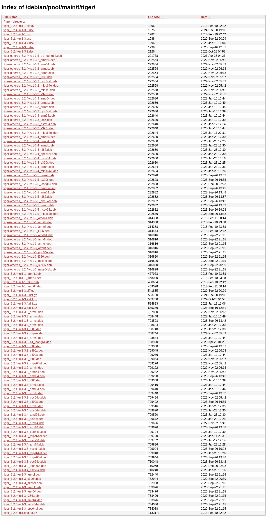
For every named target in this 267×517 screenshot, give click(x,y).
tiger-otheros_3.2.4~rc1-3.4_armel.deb (28, 145)
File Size (154, 17)
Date (204, 17)
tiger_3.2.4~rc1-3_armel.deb (21, 474)
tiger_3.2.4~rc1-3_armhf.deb (22, 487)
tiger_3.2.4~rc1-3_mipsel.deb (22, 483)
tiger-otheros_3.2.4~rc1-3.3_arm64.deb (29, 115)
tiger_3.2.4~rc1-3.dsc (17, 38)
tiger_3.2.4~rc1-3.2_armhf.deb (23, 367)
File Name (10, 17)
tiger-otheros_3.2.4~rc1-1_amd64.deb (28, 218)
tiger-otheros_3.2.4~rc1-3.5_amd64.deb (29, 188)
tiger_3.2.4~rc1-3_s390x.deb (22, 478)
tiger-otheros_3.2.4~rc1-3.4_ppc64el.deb (30, 154)
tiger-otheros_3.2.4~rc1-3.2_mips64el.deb (30, 85)
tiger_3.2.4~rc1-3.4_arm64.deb (23, 444)
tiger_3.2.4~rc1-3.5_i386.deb (22, 346)
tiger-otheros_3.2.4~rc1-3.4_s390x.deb (28, 162)
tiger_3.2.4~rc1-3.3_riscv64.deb (24, 440)
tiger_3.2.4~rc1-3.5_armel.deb (23, 320)
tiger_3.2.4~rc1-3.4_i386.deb (22, 329)
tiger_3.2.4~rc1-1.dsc (17, 34)
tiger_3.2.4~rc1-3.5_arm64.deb (23, 427)
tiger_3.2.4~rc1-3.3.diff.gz (20, 295)
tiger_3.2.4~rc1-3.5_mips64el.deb (25, 457)
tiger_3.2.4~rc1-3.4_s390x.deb (23, 418)
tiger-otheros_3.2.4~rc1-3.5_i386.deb (27, 196)
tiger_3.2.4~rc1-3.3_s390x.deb (23, 354)
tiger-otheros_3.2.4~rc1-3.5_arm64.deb (29, 192)
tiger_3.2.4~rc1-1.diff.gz (18, 25)
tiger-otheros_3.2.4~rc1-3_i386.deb (26, 256)
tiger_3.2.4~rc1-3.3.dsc (18, 30)
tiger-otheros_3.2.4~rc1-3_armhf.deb (27, 248)
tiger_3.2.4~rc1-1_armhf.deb (22, 273)
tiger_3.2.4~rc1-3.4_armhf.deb (23, 406)
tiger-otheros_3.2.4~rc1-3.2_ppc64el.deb (30, 81)
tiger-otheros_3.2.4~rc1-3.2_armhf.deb (28, 72)
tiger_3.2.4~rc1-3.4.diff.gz (20, 303)
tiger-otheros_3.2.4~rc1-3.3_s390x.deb (28, 128)
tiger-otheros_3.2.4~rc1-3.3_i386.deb (27, 119)
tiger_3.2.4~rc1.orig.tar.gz (20, 512)
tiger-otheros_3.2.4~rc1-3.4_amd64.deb (29, 137)
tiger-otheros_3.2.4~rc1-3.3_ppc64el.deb (30, 111)
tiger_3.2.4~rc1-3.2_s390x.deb (23, 350)
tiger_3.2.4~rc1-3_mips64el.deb (24, 504)
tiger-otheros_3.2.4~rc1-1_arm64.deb (27, 222)
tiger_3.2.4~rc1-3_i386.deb (21, 495)
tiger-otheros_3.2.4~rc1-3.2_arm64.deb (29, 64)
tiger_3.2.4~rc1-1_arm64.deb (22, 278)
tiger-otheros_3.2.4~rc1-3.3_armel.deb (28, 102)
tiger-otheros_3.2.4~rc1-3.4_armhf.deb (28, 166)
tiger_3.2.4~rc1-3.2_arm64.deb (23, 423)
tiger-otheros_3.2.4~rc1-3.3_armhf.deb (28, 107)
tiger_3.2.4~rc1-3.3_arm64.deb (23, 384)
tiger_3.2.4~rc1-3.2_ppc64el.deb (24, 397)
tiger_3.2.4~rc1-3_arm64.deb (22, 491)
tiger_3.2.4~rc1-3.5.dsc (18, 47)
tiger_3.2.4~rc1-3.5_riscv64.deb (24, 448)
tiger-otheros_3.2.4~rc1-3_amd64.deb (28, 235)
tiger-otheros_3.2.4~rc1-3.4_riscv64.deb (29, 158)
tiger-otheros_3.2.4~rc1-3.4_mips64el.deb (30, 171)
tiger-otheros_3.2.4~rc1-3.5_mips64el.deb (30, 213)
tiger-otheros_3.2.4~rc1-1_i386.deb (26, 231)
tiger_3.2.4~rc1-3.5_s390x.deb (23, 401)
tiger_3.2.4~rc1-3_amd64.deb (22, 500)
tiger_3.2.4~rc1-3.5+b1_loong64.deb (27, 342)
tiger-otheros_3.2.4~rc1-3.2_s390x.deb (28, 94)
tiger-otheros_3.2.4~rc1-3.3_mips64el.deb (30, 132)
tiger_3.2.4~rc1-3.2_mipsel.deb (23, 333)
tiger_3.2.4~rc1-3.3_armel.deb (23, 316)
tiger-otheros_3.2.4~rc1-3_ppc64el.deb (28, 252)
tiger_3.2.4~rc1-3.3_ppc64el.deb (24, 431)
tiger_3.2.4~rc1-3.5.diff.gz (20, 307)
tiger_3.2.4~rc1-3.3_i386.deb (22, 380)
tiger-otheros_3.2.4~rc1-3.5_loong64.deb (30, 184)
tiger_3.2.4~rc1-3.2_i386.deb (22, 359)
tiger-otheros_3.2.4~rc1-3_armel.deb (27, 243)
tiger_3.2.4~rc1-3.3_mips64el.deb (25, 436)
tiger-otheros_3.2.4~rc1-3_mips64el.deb (29, 269)
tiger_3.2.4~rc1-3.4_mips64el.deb (25, 453)
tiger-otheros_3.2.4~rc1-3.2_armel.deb (28, 68)
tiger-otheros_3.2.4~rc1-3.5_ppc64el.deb (30, 201)
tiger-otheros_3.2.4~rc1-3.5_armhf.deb (28, 205)
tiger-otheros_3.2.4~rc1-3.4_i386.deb (27, 149)
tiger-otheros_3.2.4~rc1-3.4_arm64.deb (29, 141)
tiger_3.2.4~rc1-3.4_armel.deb (23, 324)
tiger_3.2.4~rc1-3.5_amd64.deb (24, 376)
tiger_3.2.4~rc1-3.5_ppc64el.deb (24, 461)
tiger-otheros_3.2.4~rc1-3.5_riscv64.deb (29, 209)
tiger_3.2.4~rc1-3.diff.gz (18, 290)
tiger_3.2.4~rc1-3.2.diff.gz (20, 299)
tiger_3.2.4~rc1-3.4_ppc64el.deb (24, 410)
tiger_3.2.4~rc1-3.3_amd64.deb (24, 389)
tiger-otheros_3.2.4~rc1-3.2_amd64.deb (29, 60)
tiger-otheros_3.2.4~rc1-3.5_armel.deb (28, 175)
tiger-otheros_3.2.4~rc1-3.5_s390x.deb (28, 179)
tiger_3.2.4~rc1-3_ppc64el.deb (23, 508)
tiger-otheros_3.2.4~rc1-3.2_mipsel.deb (29, 90)
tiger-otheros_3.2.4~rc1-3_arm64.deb (27, 239)
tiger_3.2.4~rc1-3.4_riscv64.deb (24, 470)
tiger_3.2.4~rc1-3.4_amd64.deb (24, 414)
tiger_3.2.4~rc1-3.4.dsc (18, 43)
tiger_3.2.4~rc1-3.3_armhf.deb (23, 337)
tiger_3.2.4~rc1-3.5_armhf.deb (23, 393)
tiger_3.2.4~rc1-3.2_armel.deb (23, 312)
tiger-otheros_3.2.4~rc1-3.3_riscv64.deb (29, 124)
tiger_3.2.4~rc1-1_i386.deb (21, 282)
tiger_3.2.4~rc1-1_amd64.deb (22, 286)
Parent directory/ (14, 21)
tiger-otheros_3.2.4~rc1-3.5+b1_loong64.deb (32, 55)
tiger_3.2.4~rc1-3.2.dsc (18, 51)
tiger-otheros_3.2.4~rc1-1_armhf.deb (27, 226)
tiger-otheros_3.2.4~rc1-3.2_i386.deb (27, 77)
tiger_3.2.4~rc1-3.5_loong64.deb (24, 465)
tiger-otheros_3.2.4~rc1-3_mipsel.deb (27, 260)
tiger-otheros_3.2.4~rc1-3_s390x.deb (27, 265)
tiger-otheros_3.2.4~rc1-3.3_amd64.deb (29, 98)
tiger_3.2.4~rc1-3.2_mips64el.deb (25, 363)
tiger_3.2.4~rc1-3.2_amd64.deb (24, 371)
